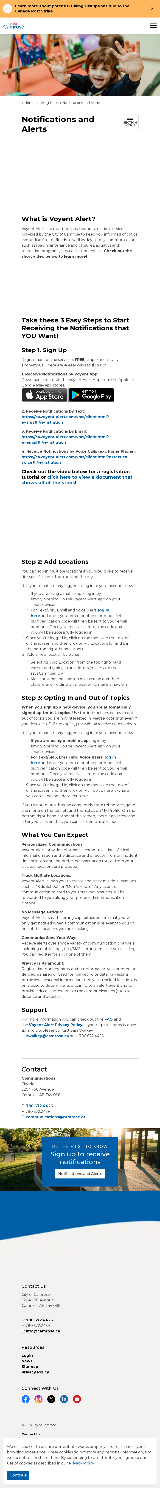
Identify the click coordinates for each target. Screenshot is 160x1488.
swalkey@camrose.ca (47, 1036)
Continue (18, 1475)
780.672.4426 (39, 1106)
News (27, 1361)
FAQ (109, 1019)
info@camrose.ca (43, 1331)
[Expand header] (153, 26)
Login (27, 1355)
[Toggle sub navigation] (130, 122)
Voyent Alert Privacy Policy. (56, 1025)
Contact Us (31, 1434)
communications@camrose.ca (56, 1117)
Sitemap (30, 1366)
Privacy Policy (35, 1372)
